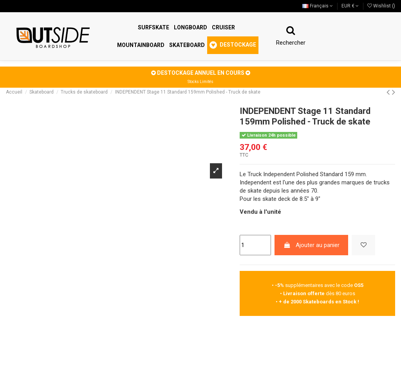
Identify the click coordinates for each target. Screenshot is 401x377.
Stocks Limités (200, 81)
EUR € (350, 6)
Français (317, 6)
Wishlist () (381, 6)
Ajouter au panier (312, 245)
